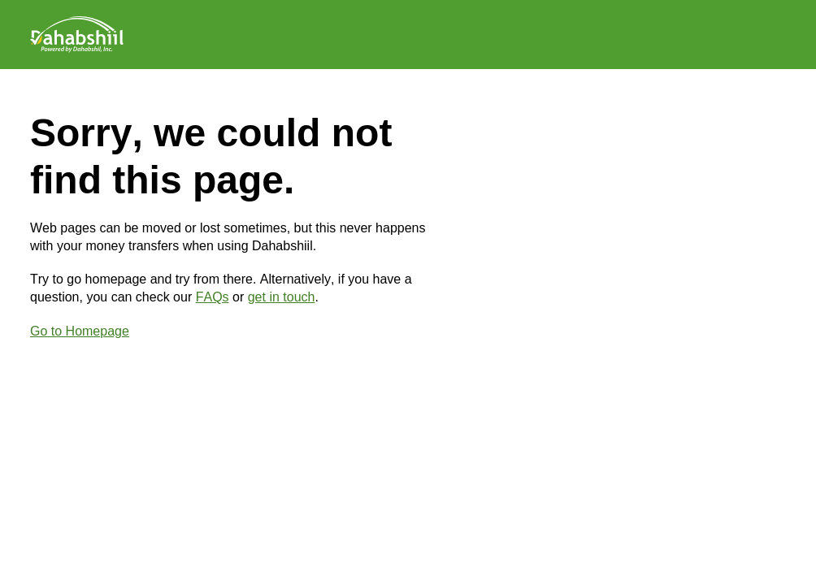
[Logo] (77, 34)
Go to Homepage (79, 331)
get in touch (281, 297)
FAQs (212, 297)
